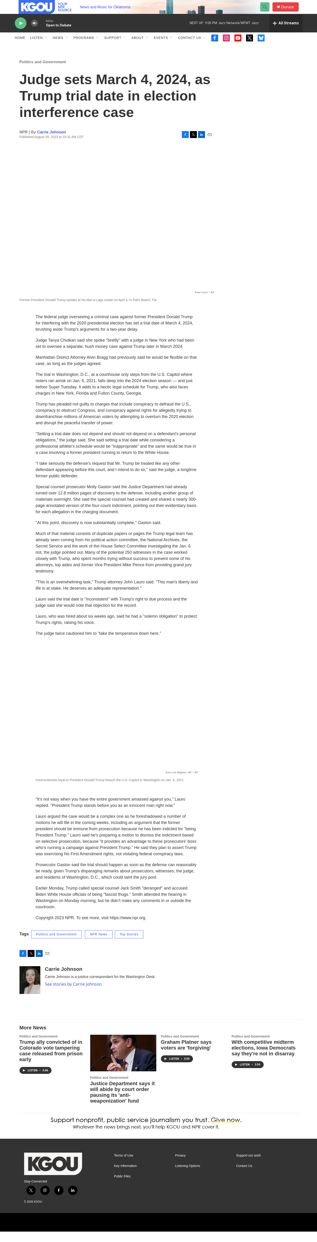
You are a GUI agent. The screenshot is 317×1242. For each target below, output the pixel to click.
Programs (84, 48)
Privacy (180, 1166)
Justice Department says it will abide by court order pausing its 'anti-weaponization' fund (122, 1102)
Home (20, 48)
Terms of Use (123, 1166)
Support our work (248, 1166)
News (58, 48)
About (137, 48)
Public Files (122, 1187)
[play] (20, 33)
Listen (36, 48)
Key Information (125, 1176)
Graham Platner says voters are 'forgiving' (186, 1055)
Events (161, 48)
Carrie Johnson (51, 142)
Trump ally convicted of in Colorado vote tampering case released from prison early (51, 1061)
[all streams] (285, 33)
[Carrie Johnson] (29, 990)
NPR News (98, 944)
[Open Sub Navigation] (46, 48)
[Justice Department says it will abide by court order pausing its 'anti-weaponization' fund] (123, 1063)
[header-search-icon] (267, 12)
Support (112, 48)
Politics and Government (42, 72)
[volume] (34, 33)
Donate (290, 12)
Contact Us (189, 48)
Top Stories (129, 944)
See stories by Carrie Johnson (73, 994)
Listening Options (187, 1176)
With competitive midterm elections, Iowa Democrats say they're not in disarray (264, 1058)
